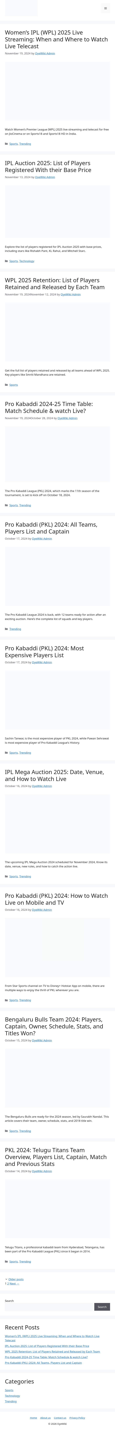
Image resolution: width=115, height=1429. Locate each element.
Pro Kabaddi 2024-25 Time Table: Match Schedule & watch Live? (49, 407)
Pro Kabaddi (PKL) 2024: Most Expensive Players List (44, 651)
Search (9, 1301)
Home (33, 1417)
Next (14, 1283)
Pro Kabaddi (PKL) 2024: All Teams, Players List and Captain (51, 528)
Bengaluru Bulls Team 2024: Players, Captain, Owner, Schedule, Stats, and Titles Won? (54, 1026)
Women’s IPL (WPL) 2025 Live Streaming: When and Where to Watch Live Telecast (56, 39)
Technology (26, 261)
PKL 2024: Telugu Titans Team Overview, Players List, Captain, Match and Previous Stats (56, 1157)
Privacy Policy (77, 1417)
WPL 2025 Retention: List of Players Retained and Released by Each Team (55, 283)
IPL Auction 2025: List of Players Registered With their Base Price (48, 166)
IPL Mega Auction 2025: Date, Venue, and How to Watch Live (54, 775)
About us (45, 1417)
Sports (13, 144)
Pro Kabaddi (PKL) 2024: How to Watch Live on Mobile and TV (56, 899)
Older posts (15, 1279)
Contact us (60, 1417)
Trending (25, 144)
